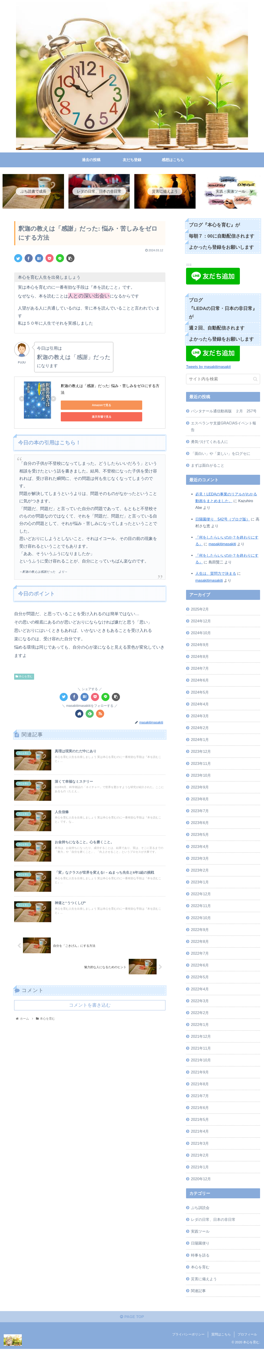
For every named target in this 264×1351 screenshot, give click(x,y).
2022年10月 (201, 918)
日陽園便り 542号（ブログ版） (222, 520)
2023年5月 (200, 835)
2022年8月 (200, 942)
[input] (223, 380)
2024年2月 (200, 728)
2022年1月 (200, 1025)
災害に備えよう (204, 1279)
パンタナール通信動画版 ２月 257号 (224, 412)
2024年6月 (200, 681)
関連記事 (198, 1291)
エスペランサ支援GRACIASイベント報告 (223, 427)
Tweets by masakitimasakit (208, 367)
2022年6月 (200, 966)
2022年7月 (200, 954)
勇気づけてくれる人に (209, 442)
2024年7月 (200, 669)
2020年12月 (201, 1179)
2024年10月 (201, 633)
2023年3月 (200, 859)
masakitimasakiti (222, 545)
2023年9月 (200, 788)
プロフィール (247, 1336)
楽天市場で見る (125, 405)
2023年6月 (200, 823)
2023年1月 (200, 883)
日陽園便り (200, 1244)
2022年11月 (201, 907)
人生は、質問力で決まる (215, 574)
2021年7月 (200, 1096)
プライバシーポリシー (188, 1336)
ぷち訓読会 (200, 1208)
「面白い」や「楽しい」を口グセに (220, 454)
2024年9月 (200, 645)
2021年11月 (201, 1049)
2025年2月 (200, 610)
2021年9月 (200, 1073)
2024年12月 (201, 622)
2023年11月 (201, 764)
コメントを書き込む (90, 1005)
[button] (255, 379)
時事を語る (200, 1256)
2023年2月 (200, 871)
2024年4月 (200, 705)
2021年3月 (200, 1144)
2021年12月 (201, 1037)
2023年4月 (200, 847)
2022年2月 (200, 1013)
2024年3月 (200, 716)
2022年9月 (200, 930)
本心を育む (24, 672)
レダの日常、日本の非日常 (213, 1220)
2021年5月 (200, 1120)
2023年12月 (201, 752)
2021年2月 (200, 1156)
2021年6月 (200, 1108)
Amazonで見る (81, 405)
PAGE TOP (132, 1318)
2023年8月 (200, 800)
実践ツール (200, 1232)
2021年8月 (200, 1085)
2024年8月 (200, 657)
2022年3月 (200, 1001)
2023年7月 (200, 811)
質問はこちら (221, 1336)
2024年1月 (200, 740)
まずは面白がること (207, 466)
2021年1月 (200, 1168)
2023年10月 (201, 776)
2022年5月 (200, 978)
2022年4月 (200, 990)
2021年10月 (201, 1061)
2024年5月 (200, 693)
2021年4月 (200, 1132)
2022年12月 (201, 895)
